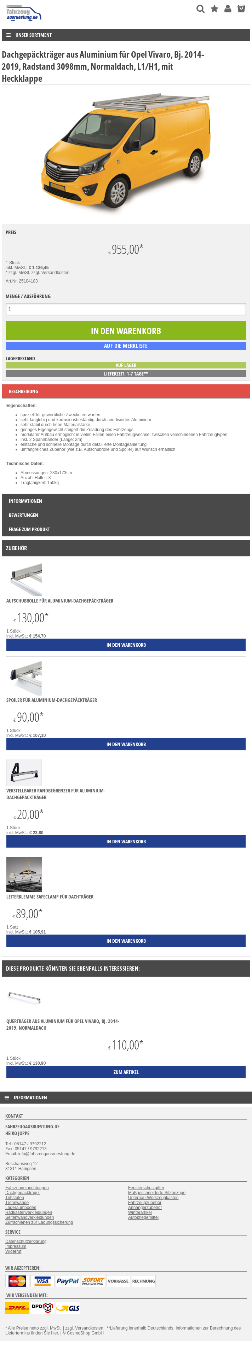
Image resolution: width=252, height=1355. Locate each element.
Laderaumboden (20, 1207)
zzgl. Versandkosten (50, 272)
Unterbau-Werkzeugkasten (153, 1197)
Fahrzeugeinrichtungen (27, 1187)
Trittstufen (14, 1197)
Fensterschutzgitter (146, 1187)
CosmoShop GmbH (85, 1333)
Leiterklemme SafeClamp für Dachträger (49, 896)
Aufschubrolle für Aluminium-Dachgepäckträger (59, 600)
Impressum (15, 1246)
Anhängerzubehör (145, 1207)
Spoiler (125, 449)
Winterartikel (140, 1212)
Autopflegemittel (143, 1217)
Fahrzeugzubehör (144, 1202)
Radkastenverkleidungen (28, 1212)
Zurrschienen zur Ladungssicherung (39, 1222)
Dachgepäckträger (22, 1192)
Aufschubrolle (97, 449)
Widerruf (13, 1251)
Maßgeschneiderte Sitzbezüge (156, 1192)
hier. (55, 1333)
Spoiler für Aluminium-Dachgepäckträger (51, 700)
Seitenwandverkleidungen (29, 1217)
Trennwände (17, 1202)
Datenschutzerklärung (26, 1241)
